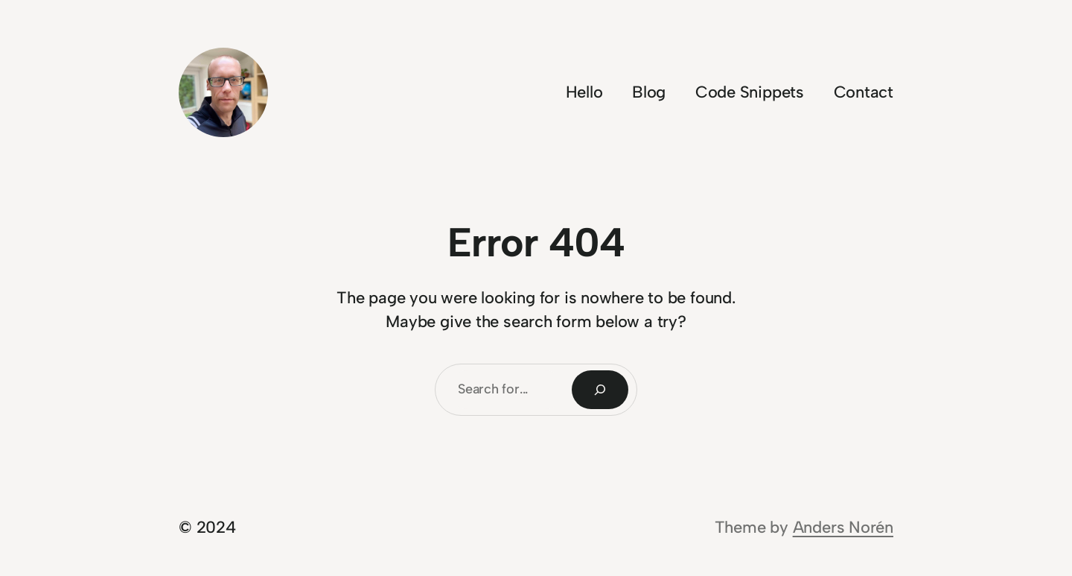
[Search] (600, 389)
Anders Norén (843, 527)
